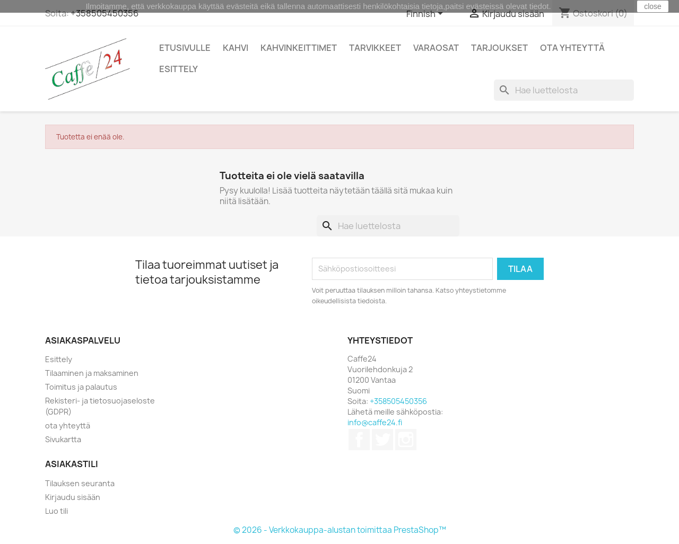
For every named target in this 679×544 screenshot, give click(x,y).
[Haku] (564, 90)
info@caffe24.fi (374, 422)
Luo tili (56, 511)
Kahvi (235, 48)
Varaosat (436, 48)
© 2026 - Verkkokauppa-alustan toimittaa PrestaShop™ (339, 530)
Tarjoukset (499, 48)
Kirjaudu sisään (72, 497)
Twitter (382, 439)
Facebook (359, 439)
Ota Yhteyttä (572, 48)
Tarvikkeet (375, 48)
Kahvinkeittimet (298, 48)
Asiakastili (71, 464)
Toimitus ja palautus (81, 387)
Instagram (405, 439)
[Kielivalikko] (426, 14)
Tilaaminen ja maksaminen (91, 373)
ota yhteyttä (67, 425)
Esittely (178, 69)
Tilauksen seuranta (80, 483)
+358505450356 (104, 13)
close (652, 6)
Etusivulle (185, 48)
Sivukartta (63, 439)
